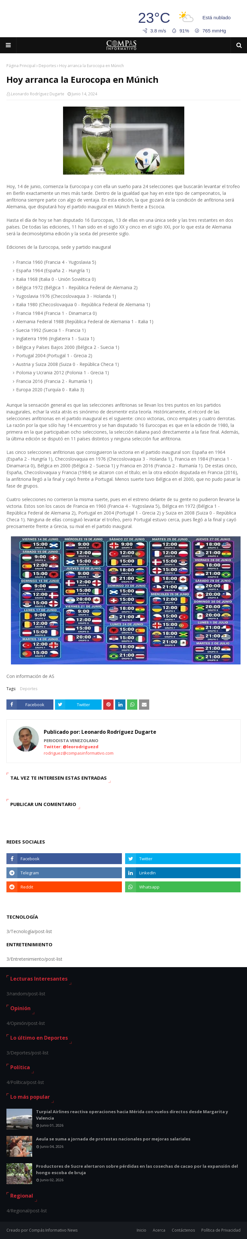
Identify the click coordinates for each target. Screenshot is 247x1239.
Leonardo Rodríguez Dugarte (37, 94)
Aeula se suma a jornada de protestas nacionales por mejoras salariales (113, 1139)
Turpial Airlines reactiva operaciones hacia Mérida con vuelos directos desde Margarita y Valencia (132, 1115)
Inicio (141, 1230)
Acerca (159, 1230)
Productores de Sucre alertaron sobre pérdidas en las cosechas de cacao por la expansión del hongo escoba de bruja (137, 1169)
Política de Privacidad (221, 1230)
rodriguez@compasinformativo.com (79, 753)
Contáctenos (183, 1230)
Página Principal (20, 65)
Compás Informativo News (53, 1230)
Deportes (47, 65)
